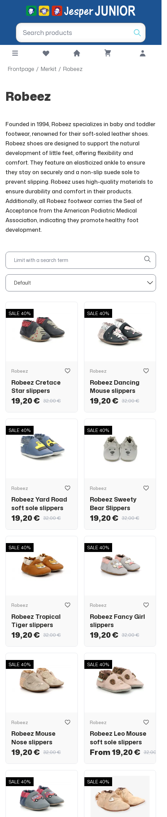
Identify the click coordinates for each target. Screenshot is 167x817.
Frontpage (21, 69)
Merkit (48, 69)
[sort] (80, 282)
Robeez (73, 69)
